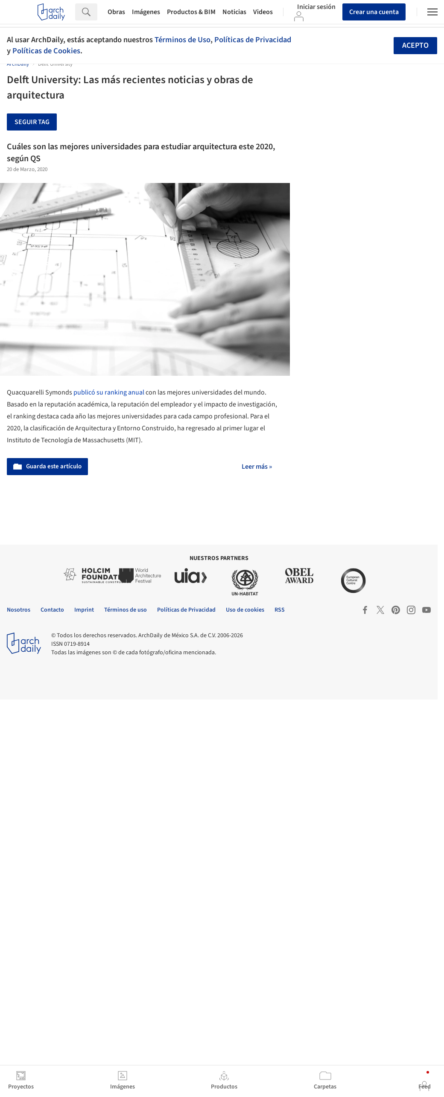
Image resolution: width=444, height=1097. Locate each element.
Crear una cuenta (374, 12)
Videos (263, 12)
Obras (116, 12)
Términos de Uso (182, 39)
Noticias (234, 12)
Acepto (415, 45)
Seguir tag (32, 122)
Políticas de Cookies (46, 50)
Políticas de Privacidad (252, 39)
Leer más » (257, 466)
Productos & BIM (191, 12)
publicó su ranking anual (108, 392)
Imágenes (146, 12)
